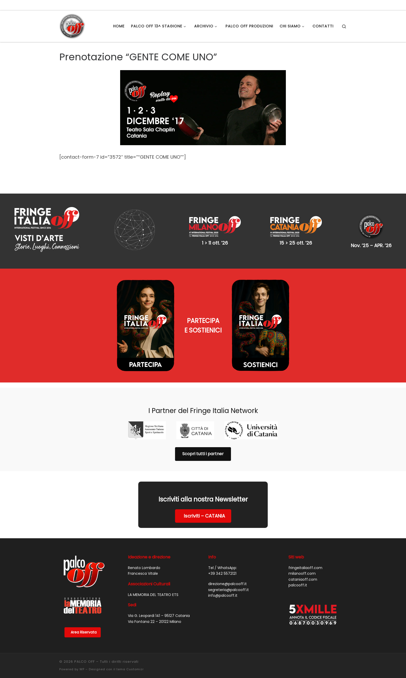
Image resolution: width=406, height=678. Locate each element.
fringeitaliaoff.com (305, 567)
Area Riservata (84, 632)
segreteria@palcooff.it (228, 589)
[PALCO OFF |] (72, 25)
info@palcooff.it (222, 595)
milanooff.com (302, 573)
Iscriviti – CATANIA (204, 516)
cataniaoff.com (302, 579)
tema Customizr (130, 669)
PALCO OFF (84, 661)
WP (81, 669)
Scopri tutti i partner (203, 454)
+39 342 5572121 (222, 573)
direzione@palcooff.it (227, 583)
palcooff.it (297, 585)
